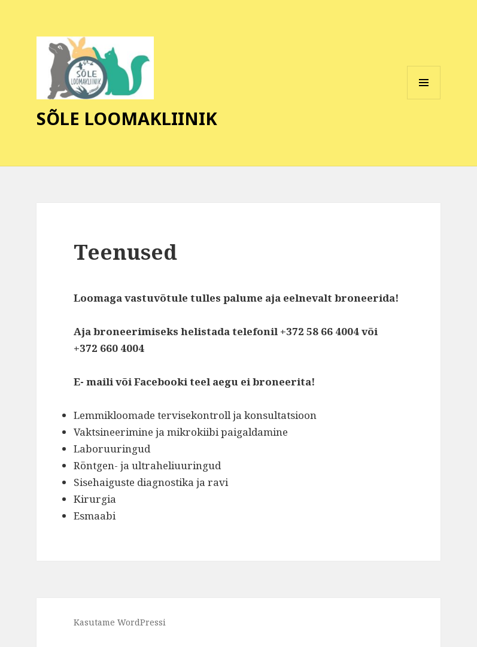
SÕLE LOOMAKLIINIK (127, 118)
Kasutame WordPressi (120, 622)
